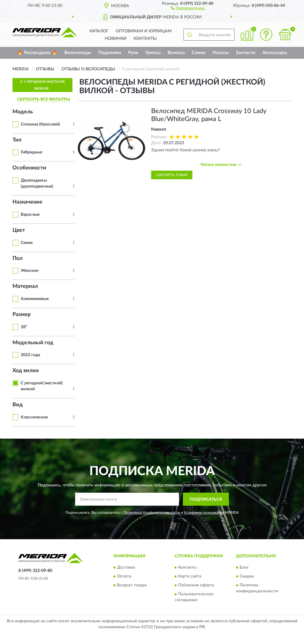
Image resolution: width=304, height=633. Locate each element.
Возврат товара (132, 585)
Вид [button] (17, 404)
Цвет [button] (18, 230)
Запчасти (245, 52)
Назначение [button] (27, 202)
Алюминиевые (35, 299)
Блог (244, 567)
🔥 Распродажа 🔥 (37, 52)
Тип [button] (16, 140)
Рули (133, 52)
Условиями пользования (204, 512)
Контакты (145, 39)
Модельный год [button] (32, 342)
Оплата (124, 576)
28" (24, 327)
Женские (29, 271)
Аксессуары (274, 52)
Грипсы (153, 52)
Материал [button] (25, 286)
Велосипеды (77, 52)
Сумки (198, 52)
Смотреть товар (172, 175)
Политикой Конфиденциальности (152, 512)
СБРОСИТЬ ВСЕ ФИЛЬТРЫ (43, 99)
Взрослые (30, 214)
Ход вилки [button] (25, 370)
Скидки (247, 576)
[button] (188, 7)
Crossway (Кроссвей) (40, 124)
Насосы (221, 52)
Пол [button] (17, 258)
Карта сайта (189, 576)
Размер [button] (21, 314)
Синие (27, 243)
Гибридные (31, 152)
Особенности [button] (29, 168)
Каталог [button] (99, 31)
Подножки (109, 52)
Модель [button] (22, 112)
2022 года (30, 355)
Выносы (176, 52)
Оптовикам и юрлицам (144, 31)
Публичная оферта (196, 585)
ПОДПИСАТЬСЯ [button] (206, 499)
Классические (34, 417)
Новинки (115, 39)
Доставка (126, 567)
